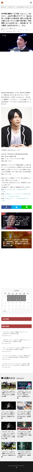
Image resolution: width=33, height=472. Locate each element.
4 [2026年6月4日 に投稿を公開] (20, 296)
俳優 (7, 31)
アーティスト (8, 30)
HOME (4, 7)
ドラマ (18, 30)
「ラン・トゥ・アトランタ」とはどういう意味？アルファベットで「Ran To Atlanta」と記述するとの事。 (16, 348)
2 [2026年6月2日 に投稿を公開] (12, 296)
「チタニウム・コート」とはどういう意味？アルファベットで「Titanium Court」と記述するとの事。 (16, 340)
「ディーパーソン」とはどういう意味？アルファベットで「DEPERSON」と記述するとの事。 (24, 434)
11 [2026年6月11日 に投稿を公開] (20, 299)
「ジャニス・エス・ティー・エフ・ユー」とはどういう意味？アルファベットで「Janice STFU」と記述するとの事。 (16, 364)
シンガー (14, 30)
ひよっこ (22, 30)
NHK (4, 30)
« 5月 (4, 311)
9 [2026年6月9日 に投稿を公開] (12, 299)
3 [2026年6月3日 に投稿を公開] (16, 296)
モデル (4, 31)
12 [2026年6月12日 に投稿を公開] (24, 299)
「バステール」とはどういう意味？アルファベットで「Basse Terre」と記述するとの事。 (15, 332)
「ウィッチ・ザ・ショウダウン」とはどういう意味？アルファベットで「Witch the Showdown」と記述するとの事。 (16, 356)
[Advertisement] (16, 71)
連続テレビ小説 (16, 31)
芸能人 (10, 31)
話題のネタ (11, 7)
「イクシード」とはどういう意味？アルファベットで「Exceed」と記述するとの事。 (8, 454)
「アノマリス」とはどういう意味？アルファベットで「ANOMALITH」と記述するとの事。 (24, 454)
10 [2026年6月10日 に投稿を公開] (16, 299)
